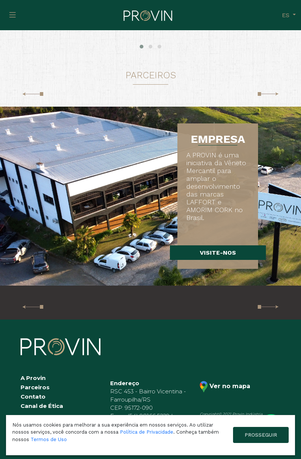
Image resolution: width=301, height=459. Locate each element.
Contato (33, 396)
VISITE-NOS (218, 252)
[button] (141, 46)
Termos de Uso (49, 439)
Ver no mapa (225, 386)
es (286, 15)
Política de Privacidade (146, 432)
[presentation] (32, 93)
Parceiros (35, 387)
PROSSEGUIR (261, 435)
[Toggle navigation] (12, 15)
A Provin (33, 377)
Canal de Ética (42, 405)
